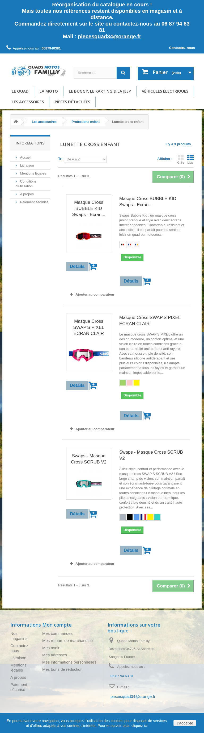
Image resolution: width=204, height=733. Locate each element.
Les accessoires (28, 101)
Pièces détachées (72, 101)
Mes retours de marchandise (67, 640)
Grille (180, 159)
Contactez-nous (182, 48)
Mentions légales (32, 173)
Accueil (25, 157)
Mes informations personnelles (69, 662)
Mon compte (57, 625)
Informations (30, 143)
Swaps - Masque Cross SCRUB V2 (89, 459)
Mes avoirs (52, 647)
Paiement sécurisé (34, 202)
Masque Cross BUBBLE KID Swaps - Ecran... (88, 208)
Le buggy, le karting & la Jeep (100, 91)
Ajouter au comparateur (94, 294)
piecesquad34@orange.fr (109, 36)
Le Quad (20, 91)
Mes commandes (57, 633)
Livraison (26, 165)
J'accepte (184, 723)
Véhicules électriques (165, 91)
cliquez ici (139, 725)
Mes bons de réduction (62, 669)
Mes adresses (54, 655)
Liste (190, 159)
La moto (49, 91)
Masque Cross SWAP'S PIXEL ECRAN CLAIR (88, 327)
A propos (26, 194)
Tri (60, 159)
